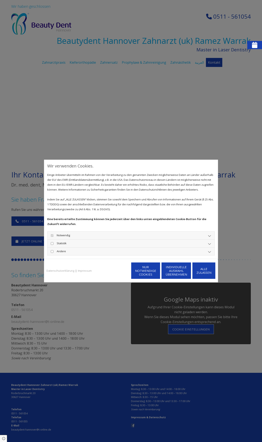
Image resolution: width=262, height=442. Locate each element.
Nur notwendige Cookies (119, 271)
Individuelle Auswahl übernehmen (157, 270)
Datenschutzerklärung (60, 270)
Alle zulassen (196, 271)
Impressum (85, 270)
